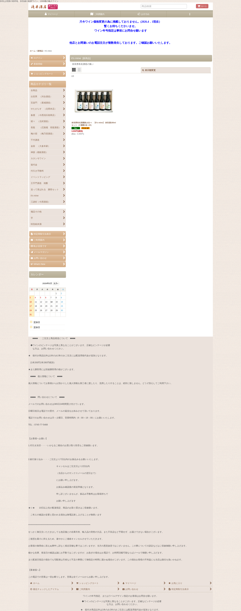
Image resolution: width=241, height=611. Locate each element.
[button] (190, 14)
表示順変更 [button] (149, 70)
